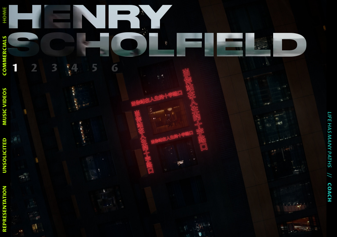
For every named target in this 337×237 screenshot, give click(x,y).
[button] (17, 68)
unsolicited (4, 155)
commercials (4, 56)
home (4, 15)
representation (4, 209)
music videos (4, 106)
